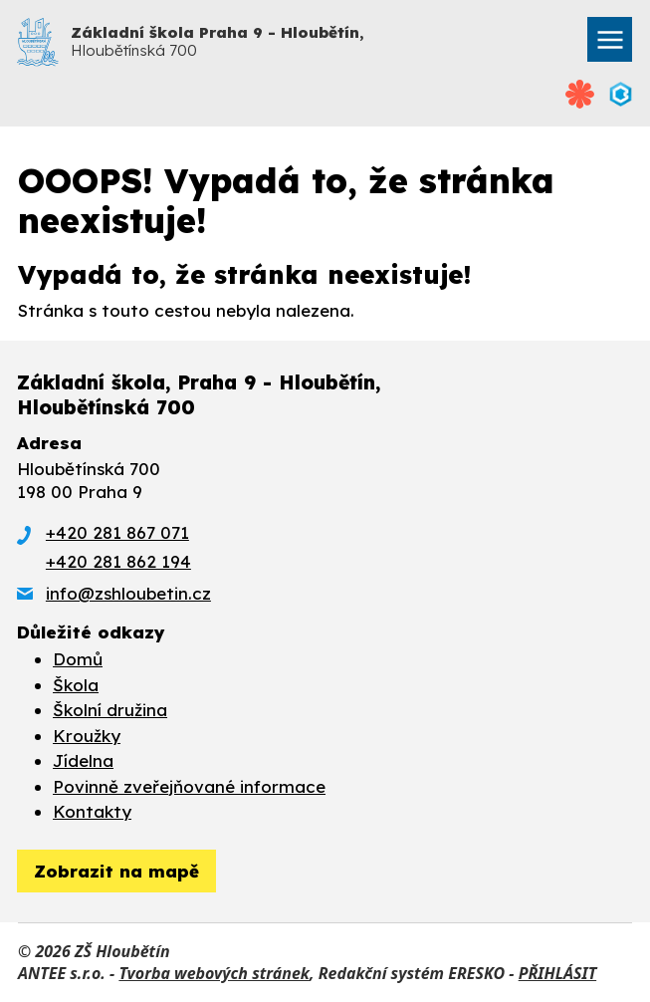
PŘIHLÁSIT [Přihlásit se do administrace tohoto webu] (557, 973)
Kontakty (92, 811)
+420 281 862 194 (118, 561)
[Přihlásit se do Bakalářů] (620, 95)
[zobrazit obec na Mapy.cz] (116, 871)
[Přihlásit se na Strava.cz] (580, 95)
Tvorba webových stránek (214, 973)
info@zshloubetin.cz (128, 593)
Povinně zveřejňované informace (189, 786)
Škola (76, 684)
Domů (78, 658)
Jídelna (83, 760)
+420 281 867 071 (117, 532)
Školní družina (110, 709)
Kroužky (86, 735)
